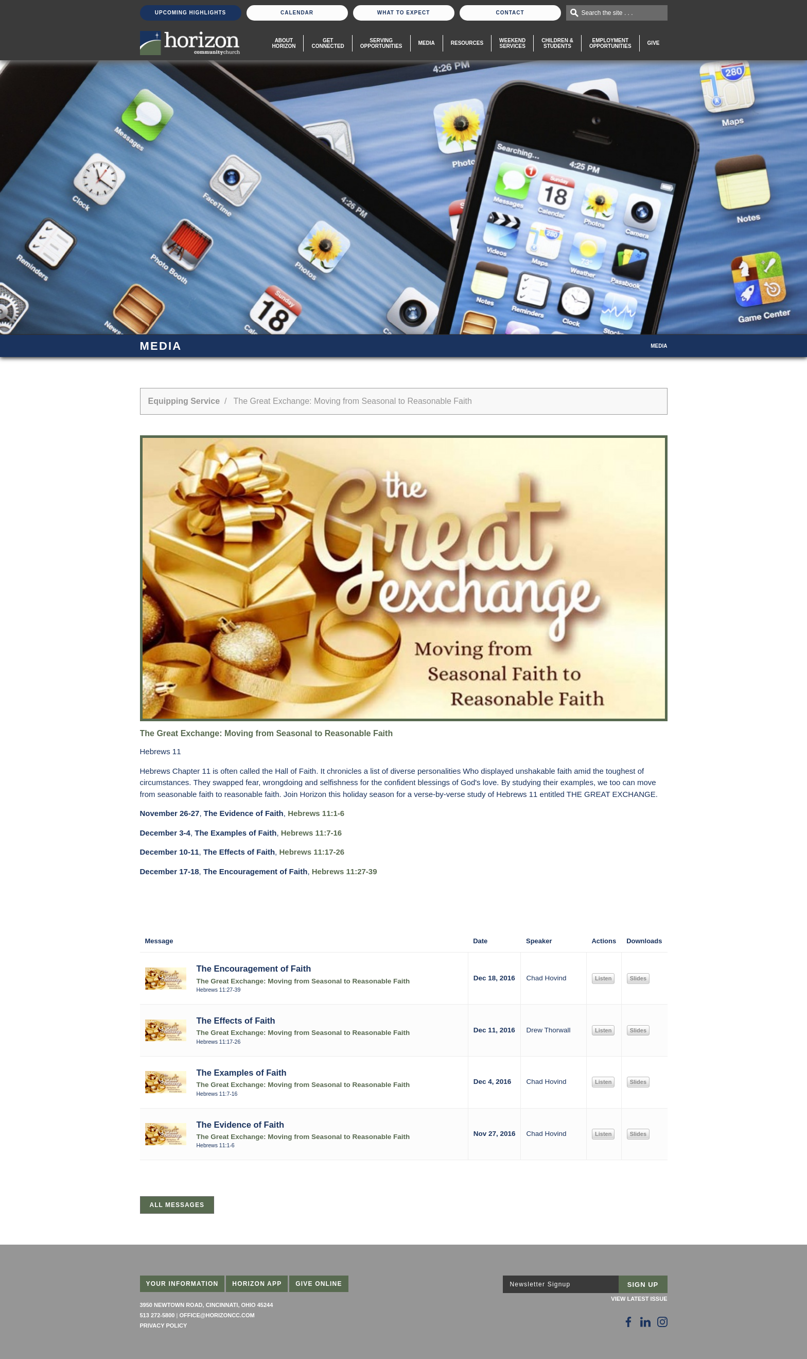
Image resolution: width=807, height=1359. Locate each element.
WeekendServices (512, 43)
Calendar (296, 12)
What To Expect (403, 12)
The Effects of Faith (236, 1020)
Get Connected (327, 43)
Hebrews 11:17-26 (311, 851)
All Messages (177, 1205)
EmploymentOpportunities (610, 43)
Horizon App (257, 1283)
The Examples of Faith (242, 1072)
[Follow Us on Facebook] (628, 1322)
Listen (603, 978)
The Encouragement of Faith (254, 968)
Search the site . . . (607, 12)
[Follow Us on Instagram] (662, 1322)
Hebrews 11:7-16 (311, 832)
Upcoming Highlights (190, 12)
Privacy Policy (163, 1325)
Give (653, 43)
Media (426, 43)
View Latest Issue (639, 1299)
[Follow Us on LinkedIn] (645, 1322)
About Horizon (283, 43)
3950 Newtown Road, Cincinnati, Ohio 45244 (206, 1305)
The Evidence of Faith (241, 1124)
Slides (638, 978)
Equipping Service (184, 401)
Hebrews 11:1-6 (316, 813)
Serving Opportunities (381, 43)
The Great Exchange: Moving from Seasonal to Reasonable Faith (303, 981)
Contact (510, 12)
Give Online (318, 1283)
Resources (467, 43)
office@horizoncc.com (216, 1315)
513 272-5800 (157, 1315)
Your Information (182, 1283)
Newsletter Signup (540, 1284)
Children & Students (557, 43)
